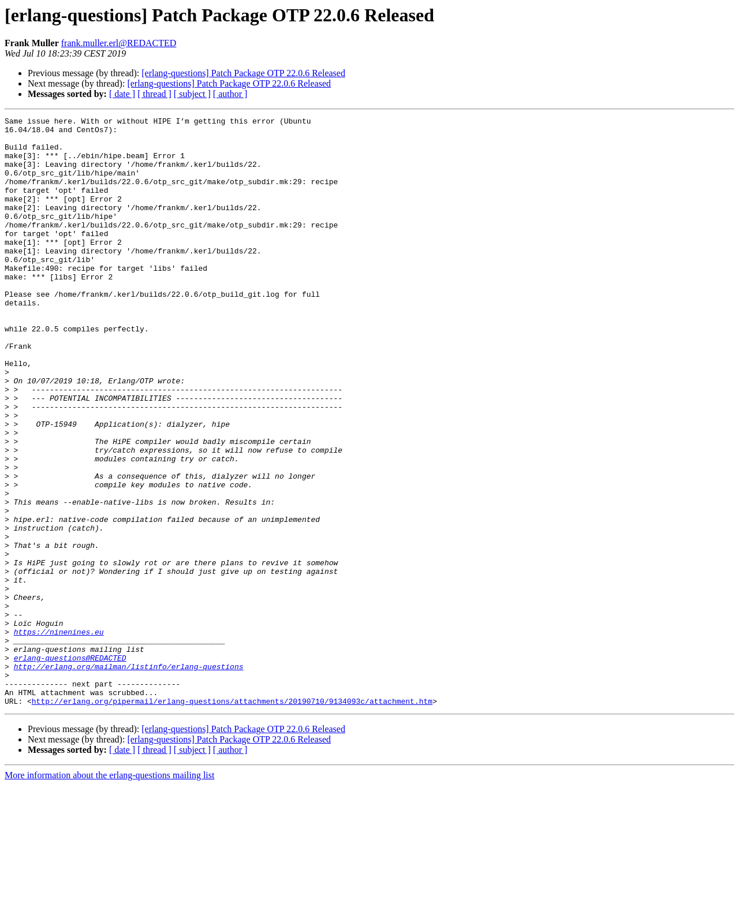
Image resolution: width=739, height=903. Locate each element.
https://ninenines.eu (59, 735)
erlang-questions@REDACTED (70, 767)
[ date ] (122, 94)
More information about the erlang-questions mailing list (109, 893)
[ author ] (230, 94)
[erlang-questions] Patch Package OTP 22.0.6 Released (243, 73)
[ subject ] (192, 94)
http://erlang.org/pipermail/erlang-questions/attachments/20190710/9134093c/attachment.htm (232, 819)
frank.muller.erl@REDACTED (119, 43)
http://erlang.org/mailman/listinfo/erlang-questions (129, 777)
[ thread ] (154, 94)
